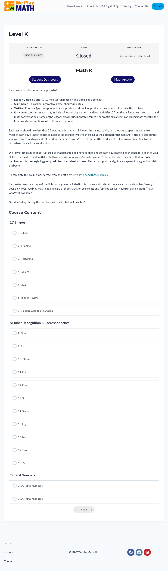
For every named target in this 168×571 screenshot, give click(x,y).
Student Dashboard (45, 79)
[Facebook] (130, 552)
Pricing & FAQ (109, 6)
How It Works (75, 6)
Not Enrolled (33, 55)
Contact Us (141, 6)
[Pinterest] (147, 552)
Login (157, 6)
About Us (92, 6)
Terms (7, 543)
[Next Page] (91, 510)
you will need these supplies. (91, 175)
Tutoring (126, 6)
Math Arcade (123, 79)
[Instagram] (139, 552)
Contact (9, 561)
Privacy (8, 552)
